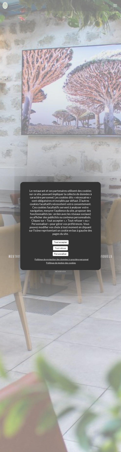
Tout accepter (60, 242)
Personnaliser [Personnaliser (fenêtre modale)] (60, 254)
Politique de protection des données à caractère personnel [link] (61, 259)
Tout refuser (60, 248)
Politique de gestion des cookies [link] (61, 262)
